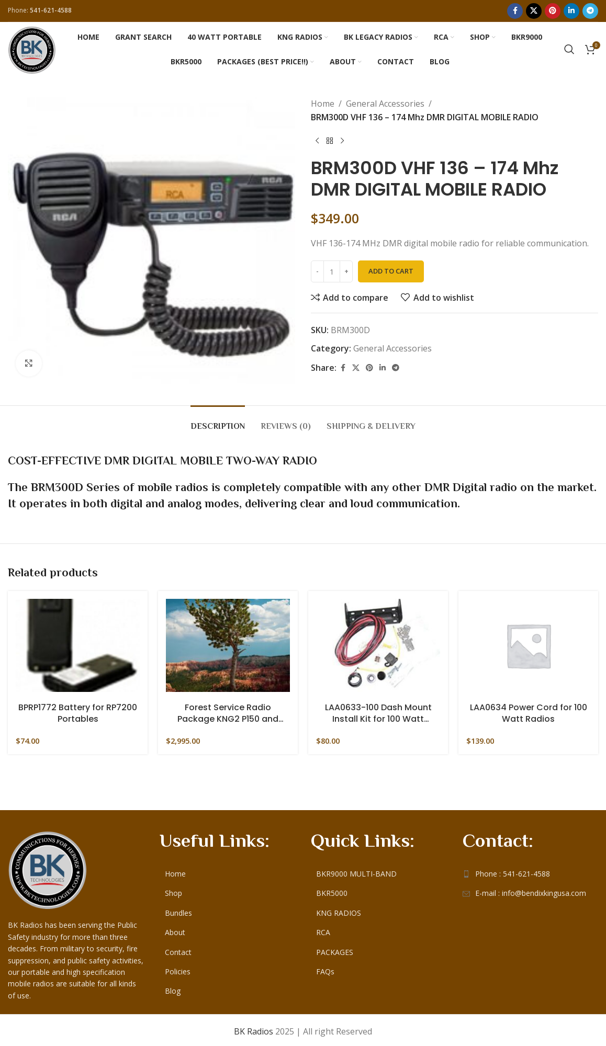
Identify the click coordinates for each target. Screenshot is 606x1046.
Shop (173, 890)
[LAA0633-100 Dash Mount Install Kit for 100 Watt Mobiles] (378, 645)
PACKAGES (334, 949)
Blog (173, 988)
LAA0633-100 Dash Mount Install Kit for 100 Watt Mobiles (378, 713)
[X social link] (534, 11)
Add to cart (390, 271)
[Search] (569, 49)
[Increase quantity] (346, 271)
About (175, 930)
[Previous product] (317, 140)
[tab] (217, 421)
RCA (323, 930)
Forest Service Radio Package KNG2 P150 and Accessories (227, 713)
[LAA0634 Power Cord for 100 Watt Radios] (528, 645)
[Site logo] (31, 48)
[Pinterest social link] (552, 11)
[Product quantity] (332, 271)
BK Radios (253, 1028)
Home (322, 103)
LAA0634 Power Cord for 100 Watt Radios (528, 713)
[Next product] (342, 140)
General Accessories (385, 103)
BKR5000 (331, 890)
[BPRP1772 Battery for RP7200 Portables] (78, 645)
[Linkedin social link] (571, 11)
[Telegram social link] (590, 11)
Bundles (178, 910)
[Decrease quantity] (317, 271)
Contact (178, 949)
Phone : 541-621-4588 (512, 871)
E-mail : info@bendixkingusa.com (530, 890)
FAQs (325, 968)
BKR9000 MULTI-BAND (356, 871)
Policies (177, 968)
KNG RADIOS (338, 910)
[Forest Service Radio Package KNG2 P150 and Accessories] (228, 645)
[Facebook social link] (515, 11)
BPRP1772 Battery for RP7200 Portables (77, 713)
